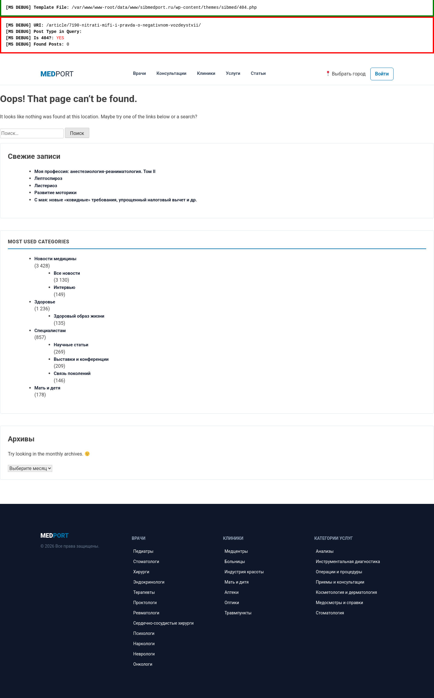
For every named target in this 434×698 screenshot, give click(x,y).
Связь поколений (72, 373)
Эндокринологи (148, 582)
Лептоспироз (48, 178)
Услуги (233, 73)
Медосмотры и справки (339, 602)
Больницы (235, 561)
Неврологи (144, 654)
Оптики (232, 602)
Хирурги (141, 571)
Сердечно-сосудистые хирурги (163, 623)
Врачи (139, 73)
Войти (382, 74)
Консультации (171, 73)
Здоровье (44, 302)
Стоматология (330, 612)
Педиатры (143, 551)
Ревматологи (146, 612)
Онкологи (142, 664)
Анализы (325, 551)
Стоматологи (146, 561)
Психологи (144, 633)
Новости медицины (55, 258)
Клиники (206, 73)
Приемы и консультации (340, 582)
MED (54, 535)
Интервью (64, 287)
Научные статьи (71, 344)
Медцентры (236, 551)
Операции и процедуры (339, 571)
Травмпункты (238, 612)
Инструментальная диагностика (348, 561)
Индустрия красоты (244, 571)
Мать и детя (47, 388)
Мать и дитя (237, 582)
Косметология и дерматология (346, 592)
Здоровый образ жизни (79, 316)
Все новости (67, 273)
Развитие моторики (55, 192)
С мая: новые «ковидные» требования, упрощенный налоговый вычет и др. (115, 200)
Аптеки (231, 592)
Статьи (258, 73)
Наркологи (144, 643)
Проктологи (145, 602)
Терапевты (144, 592)
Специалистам (50, 330)
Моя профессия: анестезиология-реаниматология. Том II (94, 171)
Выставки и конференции (81, 359)
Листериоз (45, 185)
